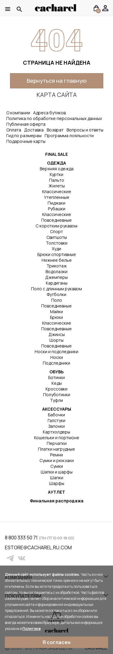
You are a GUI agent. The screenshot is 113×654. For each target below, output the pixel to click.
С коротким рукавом (56, 226)
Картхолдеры (56, 432)
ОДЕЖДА (56, 163)
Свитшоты (56, 237)
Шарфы (56, 483)
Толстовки (56, 243)
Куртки (56, 174)
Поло (56, 300)
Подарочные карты (26, 141)
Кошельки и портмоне (56, 437)
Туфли (56, 400)
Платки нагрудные (56, 449)
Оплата (13, 130)
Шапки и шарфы (57, 472)
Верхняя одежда (57, 168)
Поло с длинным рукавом (56, 289)
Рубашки (56, 208)
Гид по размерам (24, 135)
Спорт (56, 231)
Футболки (56, 294)
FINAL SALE (56, 154)
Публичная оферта (26, 124)
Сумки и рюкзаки (56, 460)
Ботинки (56, 377)
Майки (56, 311)
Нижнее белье (57, 260)
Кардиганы (56, 283)
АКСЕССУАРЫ (56, 409)
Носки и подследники (56, 351)
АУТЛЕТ (56, 492)
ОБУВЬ (56, 372)
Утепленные (56, 197)
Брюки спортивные (56, 254)
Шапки (56, 477)
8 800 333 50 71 (22, 537)
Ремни (56, 455)
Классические (56, 191)
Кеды (57, 383)
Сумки (56, 466)
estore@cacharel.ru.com (8, 547)
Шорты (56, 340)
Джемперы (56, 277)
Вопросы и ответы (85, 130)
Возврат (55, 130)
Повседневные (56, 220)
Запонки (56, 426)
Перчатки (57, 443)
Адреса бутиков (49, 113)
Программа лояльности (69, 135)
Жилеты (57, 186)
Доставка (34, 130)
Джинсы (57, 334)
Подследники (56, 363)
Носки (56, 357)
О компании (18, 113)
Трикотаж (56, 266)
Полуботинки (56, 394)
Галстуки (56, 420)
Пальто (56, 180)
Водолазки (56, 271)
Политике (31, 628)
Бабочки (56, 415)
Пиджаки (56, 203)
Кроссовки (56, 389)
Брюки (56, 317)
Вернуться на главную (56, 80)
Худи (56, 248)
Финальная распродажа (56, 501)
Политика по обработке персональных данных (54, 118)
